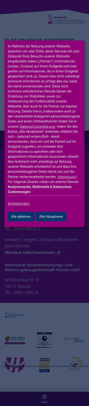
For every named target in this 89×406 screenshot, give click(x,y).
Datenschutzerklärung (37, 126)
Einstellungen (19, 203)
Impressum (67, 176)
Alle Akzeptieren (51, 216)
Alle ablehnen (21, 216)
